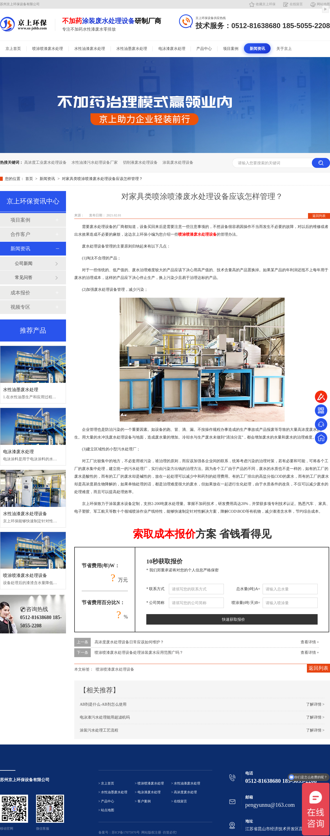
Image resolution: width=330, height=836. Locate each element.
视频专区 (20, 307)
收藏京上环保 (266, 4)
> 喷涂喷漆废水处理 (149, 783)
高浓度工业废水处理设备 (45, 162)
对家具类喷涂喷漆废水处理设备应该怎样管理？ (102, 179)
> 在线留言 (179, 801)
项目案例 (230, 49)
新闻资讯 (257, 49)
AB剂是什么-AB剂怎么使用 (103, 704)
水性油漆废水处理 (89, 49)
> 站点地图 (106, 810)
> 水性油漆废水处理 (185, 783)
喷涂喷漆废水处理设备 (115, 669)
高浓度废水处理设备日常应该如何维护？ (129, 642)
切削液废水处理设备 (140, 162)
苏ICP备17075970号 (126, 832)
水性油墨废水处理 (131, 49)
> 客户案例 (143, 801)
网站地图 (323, 4)
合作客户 (20, 234)
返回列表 (319, 216)
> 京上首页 (106, 783)
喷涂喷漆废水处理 (47, 49)
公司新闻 (23, 263)
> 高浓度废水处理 (184, 792)
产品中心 (204, 49)
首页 (29, 179)
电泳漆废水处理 (171, 49)
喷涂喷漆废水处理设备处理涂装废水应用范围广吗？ (139, 652)
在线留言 (296, 4)
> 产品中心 (106, 801)
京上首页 (13, 49)
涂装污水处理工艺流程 (99, 730)
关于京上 (284, 49)
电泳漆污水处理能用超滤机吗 (105, 717)
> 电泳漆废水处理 (148, 792)
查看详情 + (310, 642)
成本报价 (20, 292)
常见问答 (23, 277)
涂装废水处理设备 (178, 162)
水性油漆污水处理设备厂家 (95, 162)
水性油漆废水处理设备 (25, 513)
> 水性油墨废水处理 (113, 792)
